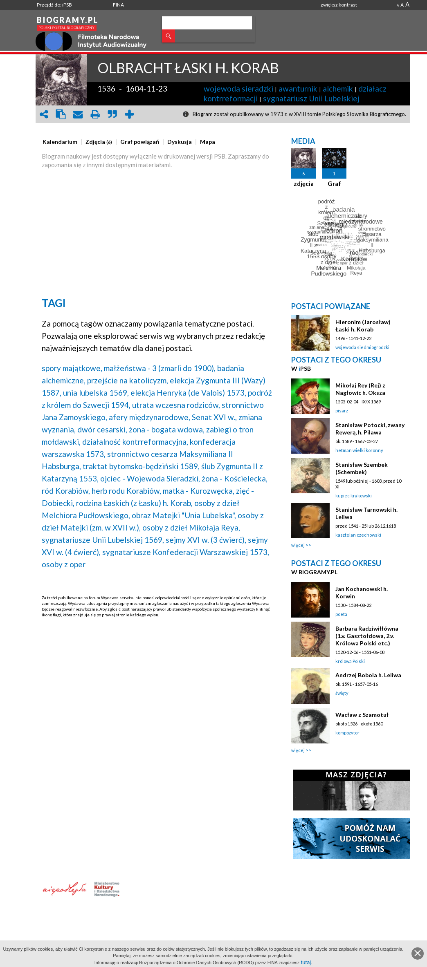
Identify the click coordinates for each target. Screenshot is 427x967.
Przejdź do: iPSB (54, 5)
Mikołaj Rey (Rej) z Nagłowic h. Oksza (360, 389)
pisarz (341, 410)
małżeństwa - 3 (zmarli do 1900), (160, 368)
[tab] (62, 142)
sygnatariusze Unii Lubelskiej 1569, (103, 539)
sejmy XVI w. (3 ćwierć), (206, 539)
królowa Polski (350, 661)
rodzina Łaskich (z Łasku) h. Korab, (134, 503)
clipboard (61, 114)
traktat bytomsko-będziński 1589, (141, 466)
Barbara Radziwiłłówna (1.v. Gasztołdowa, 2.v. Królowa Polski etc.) (366, 636)
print (95, 114)
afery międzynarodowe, (149, 417)
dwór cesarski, (102, 429)
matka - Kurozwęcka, (198, 490)
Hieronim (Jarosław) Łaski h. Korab (363, 325)
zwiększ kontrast (339, 5)
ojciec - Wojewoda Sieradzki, (150, 478)
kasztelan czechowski (358, 534)
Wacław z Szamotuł (362, 714)
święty (341, 693)
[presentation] (60, 142)
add (129, 114)
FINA (118, 5)
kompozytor (347, 732)
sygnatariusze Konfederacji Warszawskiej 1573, (185, 552)
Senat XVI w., (214, 417)
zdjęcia (304, 183)
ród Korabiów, (66, 490)
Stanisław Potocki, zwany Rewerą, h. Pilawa (370, 428)
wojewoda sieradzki (238, 88)
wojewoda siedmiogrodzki (362, 347)
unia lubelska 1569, (96, 392)
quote (112, 114)
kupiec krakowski (353, 495)
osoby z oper (63, 564)
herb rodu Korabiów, (126, 490)
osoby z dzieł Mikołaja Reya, (191, 527)
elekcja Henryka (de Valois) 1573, (188, 392)
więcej (298, 545)
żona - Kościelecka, (234, 478)
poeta (341, 614)
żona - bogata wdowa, (167, 429)
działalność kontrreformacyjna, (135, 441)
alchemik (338, 88)
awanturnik (298, 88)
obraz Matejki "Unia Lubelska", (184, 515)
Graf (334, 183)
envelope (78, 114)
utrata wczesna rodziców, (176, 405)
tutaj (306, 962)
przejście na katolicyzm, (127, 380)
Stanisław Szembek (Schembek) (361, 468)
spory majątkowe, (72, 368)
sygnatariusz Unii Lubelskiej (311, 98)
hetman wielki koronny (359, 450)
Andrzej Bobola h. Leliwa (368, 675)
